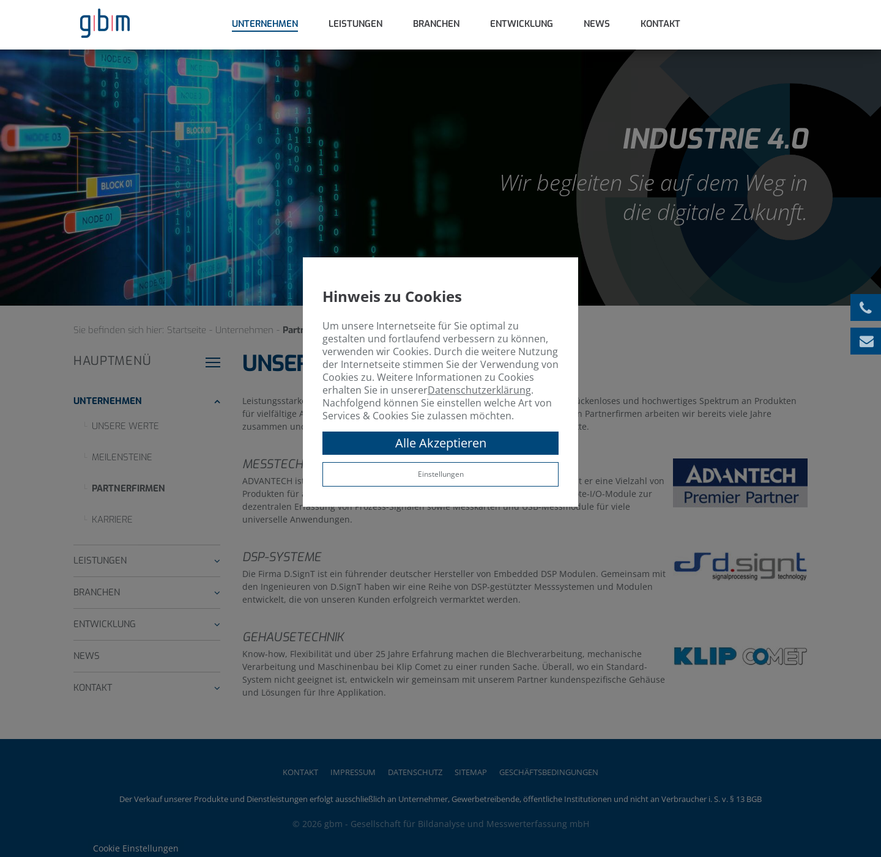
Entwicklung (521, 24)
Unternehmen (265, 24)
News (597, 24)
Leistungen (355, 24)
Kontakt (660, 24)
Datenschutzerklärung (479, 390)
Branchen (436, 24)
